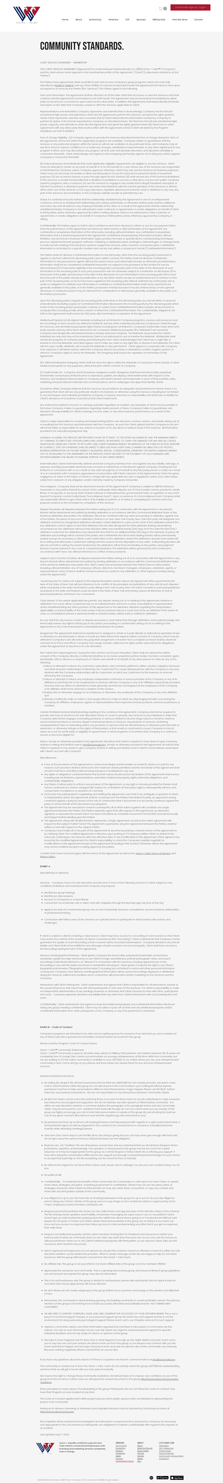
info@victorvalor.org (94, 744)
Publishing (120, 1453)
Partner (140, 1453)
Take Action (164, 1445)
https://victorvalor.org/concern (57, 1411)
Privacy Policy (47, 856)
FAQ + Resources (166, 1448)
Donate (140, 1456)
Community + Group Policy (171, 1456)
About (140, 1445)
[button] (163, 8)
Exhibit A (59, 85)
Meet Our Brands (144, 1448)
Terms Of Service (166, 1453)
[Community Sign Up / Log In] (190, 7)
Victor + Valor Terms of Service (153, 853)
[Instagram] (151, 1478)
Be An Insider (143, 1450)
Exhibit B (69, 85)
